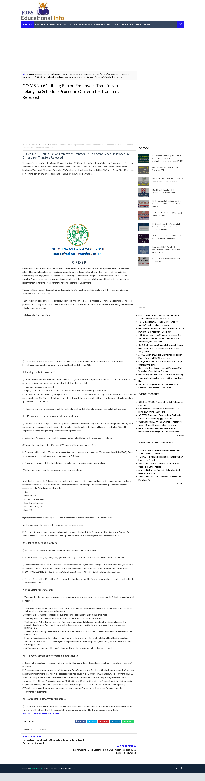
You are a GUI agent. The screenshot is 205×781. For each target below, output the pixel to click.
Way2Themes (38, 776)
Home (30, 24)
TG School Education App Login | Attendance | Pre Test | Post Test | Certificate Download (164, 227)
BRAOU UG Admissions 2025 (52, 24)
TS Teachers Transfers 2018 (52, 151)
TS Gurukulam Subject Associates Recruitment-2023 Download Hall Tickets (164, 204)
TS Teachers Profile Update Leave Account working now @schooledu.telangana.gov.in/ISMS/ (164, 158)
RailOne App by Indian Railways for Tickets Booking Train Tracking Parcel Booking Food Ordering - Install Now (158, 377)
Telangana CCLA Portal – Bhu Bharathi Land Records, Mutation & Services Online (164, 249)
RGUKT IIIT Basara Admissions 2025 (92, 24)
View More (178, 435)
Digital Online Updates (68, 776)
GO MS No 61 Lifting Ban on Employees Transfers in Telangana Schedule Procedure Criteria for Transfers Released (74, 74)
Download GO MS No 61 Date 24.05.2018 (43, 731)
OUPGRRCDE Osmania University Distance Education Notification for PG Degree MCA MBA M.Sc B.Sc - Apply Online (159, 348)
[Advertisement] (102, 49)
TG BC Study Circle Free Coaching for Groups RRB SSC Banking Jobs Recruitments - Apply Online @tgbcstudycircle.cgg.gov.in (157, 338)
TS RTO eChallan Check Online (134, 24)
